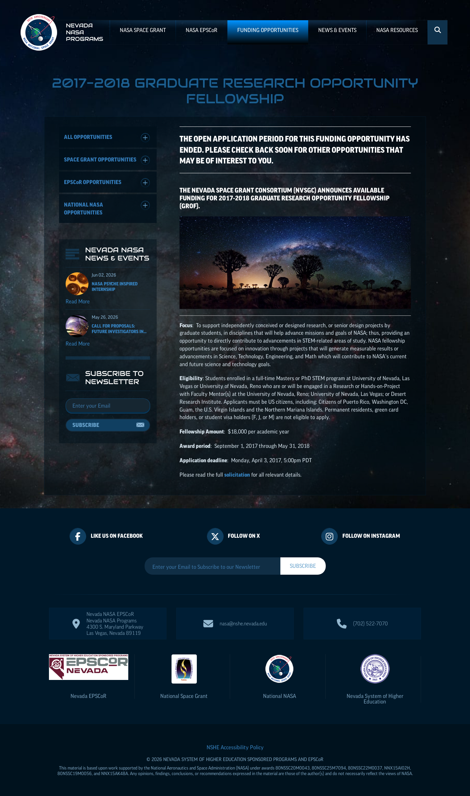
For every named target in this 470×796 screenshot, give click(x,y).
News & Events (337, 30)
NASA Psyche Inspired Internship (115, 286)
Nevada (88, 696)
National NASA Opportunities (107, 208)
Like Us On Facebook (117, 536)
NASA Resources (397, 30)
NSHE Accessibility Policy (235, 747)
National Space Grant (184, 696)
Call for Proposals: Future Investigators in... (119, 328)
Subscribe (85, 425)
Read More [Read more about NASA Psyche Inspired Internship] (78, 301)
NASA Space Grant (143, 30)
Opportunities (107, 183)
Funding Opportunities (267, 30)
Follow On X (244, 536)
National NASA (279, 696)
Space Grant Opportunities (107, 160)
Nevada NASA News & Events (117, 254)
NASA (201, 30)
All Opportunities (107, 138)
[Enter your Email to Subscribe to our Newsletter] (212, 566)
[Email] (108, 406)
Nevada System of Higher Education (375, 698)
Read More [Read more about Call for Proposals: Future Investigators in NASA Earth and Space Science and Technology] (78, 344)
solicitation (237, 475)
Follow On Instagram (371, 536)
